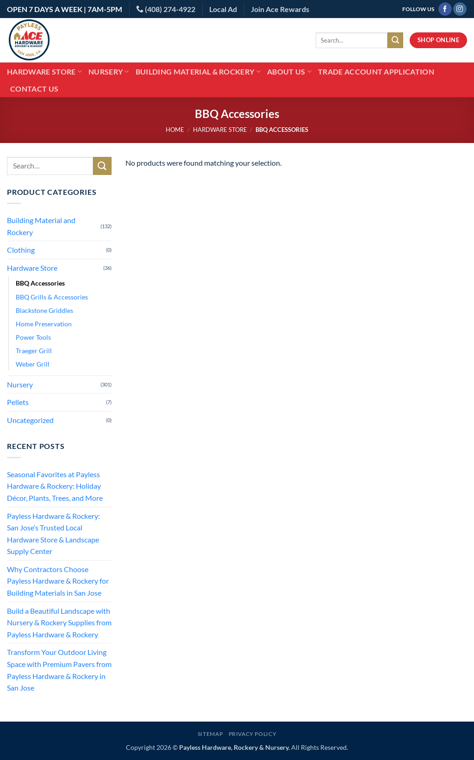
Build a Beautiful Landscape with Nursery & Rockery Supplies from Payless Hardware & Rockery (59, 622)
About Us (289, 71)
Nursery (108, 71)
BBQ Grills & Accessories (52, 297)
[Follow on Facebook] (445, 9)
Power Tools (33, 337)
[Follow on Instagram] (460, 9)
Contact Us (34, 88)
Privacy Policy (253, 733)
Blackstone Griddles (44, 310)
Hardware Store (44, 71)
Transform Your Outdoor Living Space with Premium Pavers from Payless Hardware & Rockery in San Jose (59, 670)
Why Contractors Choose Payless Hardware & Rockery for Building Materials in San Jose (58, 581)
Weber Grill (33, 364)
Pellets (18, 402)
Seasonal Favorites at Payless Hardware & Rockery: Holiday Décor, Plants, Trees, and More (55, 486)
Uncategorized (30, 420)
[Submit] (395, 40)
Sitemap (210, 733)
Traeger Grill (34, 351)
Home (175, 129)
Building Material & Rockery (198, 71)
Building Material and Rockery (41, 226)
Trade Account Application (376, 71)
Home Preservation (44, 324)
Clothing (21, 249)
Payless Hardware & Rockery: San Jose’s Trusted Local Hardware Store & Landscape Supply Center (53, 533)
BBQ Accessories (40, 283)
